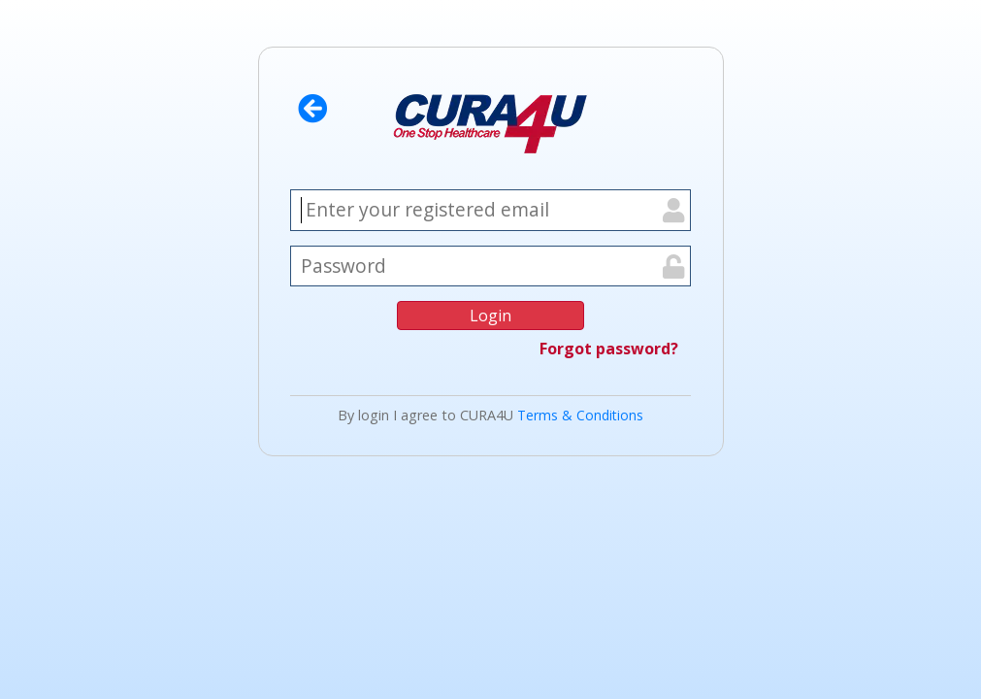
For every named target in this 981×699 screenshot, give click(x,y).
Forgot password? (609, 348)
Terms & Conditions (580, 415)
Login (490, 315)
